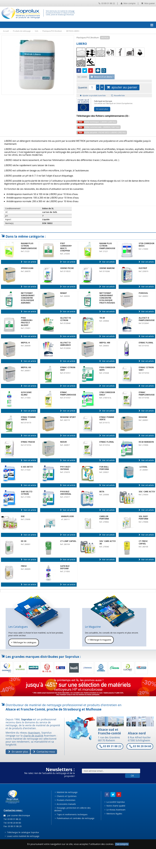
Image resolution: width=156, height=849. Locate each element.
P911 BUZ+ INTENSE (65, 468)
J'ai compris (122, 844)
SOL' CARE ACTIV (147, 491)
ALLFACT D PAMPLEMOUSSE (147, 319)
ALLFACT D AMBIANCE (65, 344)
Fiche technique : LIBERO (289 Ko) (97, 122)
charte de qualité (33, 735)
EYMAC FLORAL (146, 343)
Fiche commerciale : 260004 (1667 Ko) (98, 127)
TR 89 (102, 318)
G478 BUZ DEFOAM (65, 567)
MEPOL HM (104, 343)
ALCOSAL (143, 467)
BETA (101, 491)
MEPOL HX (26, 367)
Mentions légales (113, 813)
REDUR (63, 442)
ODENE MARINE (107, 268)
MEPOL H (25, 343)
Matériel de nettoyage (66, 792)
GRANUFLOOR (67, 516)
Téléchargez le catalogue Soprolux (22, 832)
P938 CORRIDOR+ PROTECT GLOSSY (27, 321)
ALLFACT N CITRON (65, 319)
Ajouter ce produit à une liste (93, 95)
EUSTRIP (143, 268)
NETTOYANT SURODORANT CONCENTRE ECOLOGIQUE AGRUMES (28, 298)
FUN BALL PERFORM (104, 468)
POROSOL (143, 293)
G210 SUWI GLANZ (26, 393)
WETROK (105, 37)
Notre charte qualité (115, 805)
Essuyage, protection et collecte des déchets (72, 809)
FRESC (24, 566)
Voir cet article (28, 262)
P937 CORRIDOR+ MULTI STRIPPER (66, 247)
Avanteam (34, 732)
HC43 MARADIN (146, 442)
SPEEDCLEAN (27, 268)
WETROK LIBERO (72, 31)
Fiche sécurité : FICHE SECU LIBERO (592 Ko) (102, 132)
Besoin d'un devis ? (102, 76)
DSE (23, 516)
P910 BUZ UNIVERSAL (65, 492)
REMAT (63, 293)
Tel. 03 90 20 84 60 (12, 822)
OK (132, 775)
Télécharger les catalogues (23, 642)
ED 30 (23, 541)
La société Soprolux (115, 802)
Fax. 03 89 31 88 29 (12, 826)
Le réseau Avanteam (115, 809)
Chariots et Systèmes (66, 796)
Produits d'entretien (65, 800)
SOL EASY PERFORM (143, 517)
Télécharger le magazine (99, 640)
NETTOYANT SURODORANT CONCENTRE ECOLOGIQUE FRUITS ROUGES (107, 298)
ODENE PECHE (67, 268)
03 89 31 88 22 (107, 3)
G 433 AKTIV (27, 467)
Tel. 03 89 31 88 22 (12, 819)
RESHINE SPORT (68, 417)
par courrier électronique (17, 815)
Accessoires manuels (65, 804)
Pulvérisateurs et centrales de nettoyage (74, 818)
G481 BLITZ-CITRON (27, 492)
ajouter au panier (122, 87)
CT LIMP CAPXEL (68, 541)
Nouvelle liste (118, 95)
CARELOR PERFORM (104, 517)
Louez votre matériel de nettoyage (22, 836)
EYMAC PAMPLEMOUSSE (68, 393)
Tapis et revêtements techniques (71, 814)
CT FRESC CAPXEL (143, 542)
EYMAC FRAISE (28, 442)
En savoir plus (102, 109)
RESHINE (143, 417)
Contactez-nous (44, 751)
